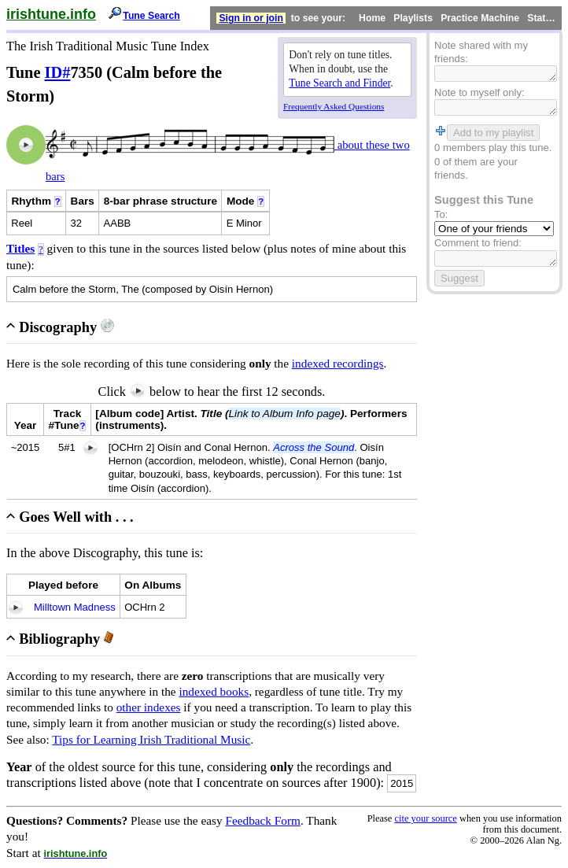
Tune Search (151, 15)
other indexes (148, 707)
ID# (58, 72)
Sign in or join (251, 18)
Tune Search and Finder (339, 83)
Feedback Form (263, 820)
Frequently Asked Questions (333, 106)
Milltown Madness (75, 607)
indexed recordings (338, 363)
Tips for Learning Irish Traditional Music (151, 739)
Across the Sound (313, 447)
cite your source (425, 818)
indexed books (214, 691)
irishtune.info (51, 14)
